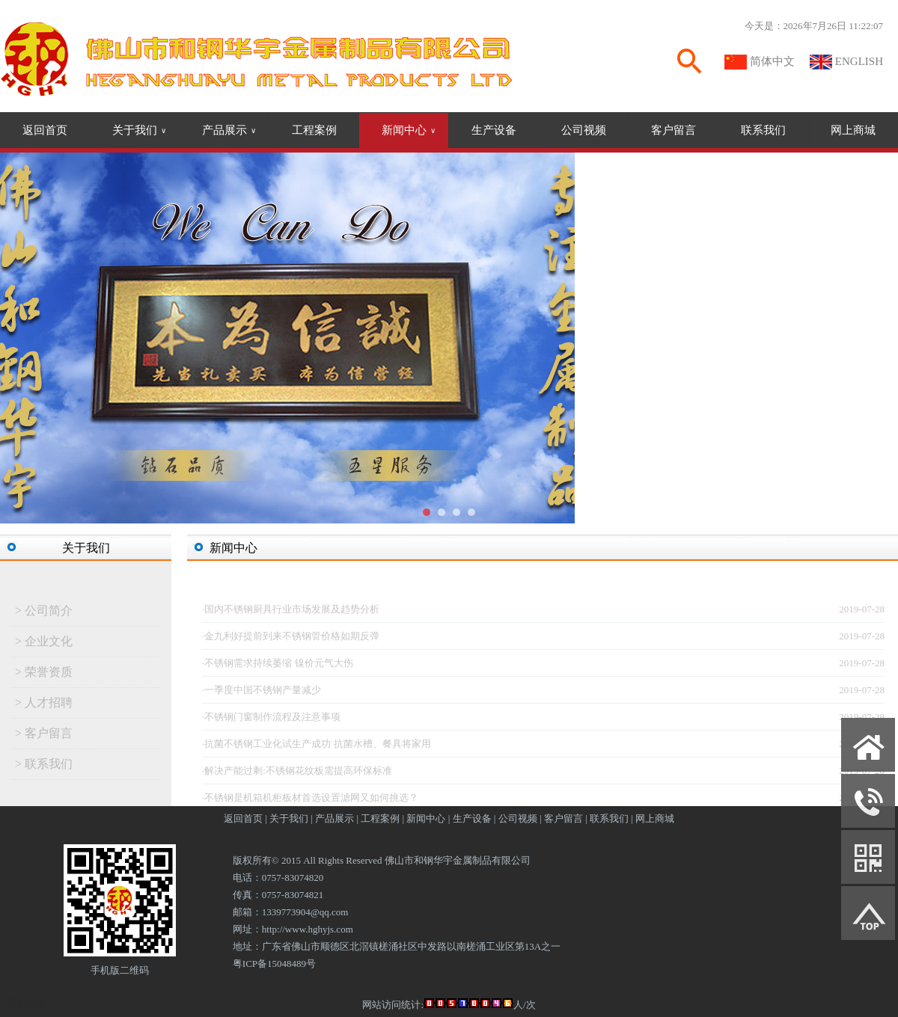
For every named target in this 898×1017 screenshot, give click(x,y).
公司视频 (583, 130)
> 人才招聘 (44, 706)
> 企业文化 (44, 645)
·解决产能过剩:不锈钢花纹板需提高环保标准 (297, 774)
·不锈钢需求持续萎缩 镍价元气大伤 (277, 666)
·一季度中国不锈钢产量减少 (261, 693)
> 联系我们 (44, 767)
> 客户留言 (44, 737)
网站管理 (26, 1003)
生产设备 (493, 130)
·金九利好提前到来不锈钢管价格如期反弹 (290, 639)
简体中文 (772, 61)
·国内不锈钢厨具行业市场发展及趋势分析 (290, 612)
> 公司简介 (44, 614)
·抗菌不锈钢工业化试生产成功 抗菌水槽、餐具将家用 (316, 747)
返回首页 (44, 130)
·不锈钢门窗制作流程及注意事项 (271, 720)
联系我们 (763, 130)
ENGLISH (859, 61)
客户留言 (673, 130)
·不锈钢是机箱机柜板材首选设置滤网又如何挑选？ (310, 801)
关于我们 (139, 130)
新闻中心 (409, 130)
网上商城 (853, 130)
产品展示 (229, 130)
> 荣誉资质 (44, 675)
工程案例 (314, 130)
